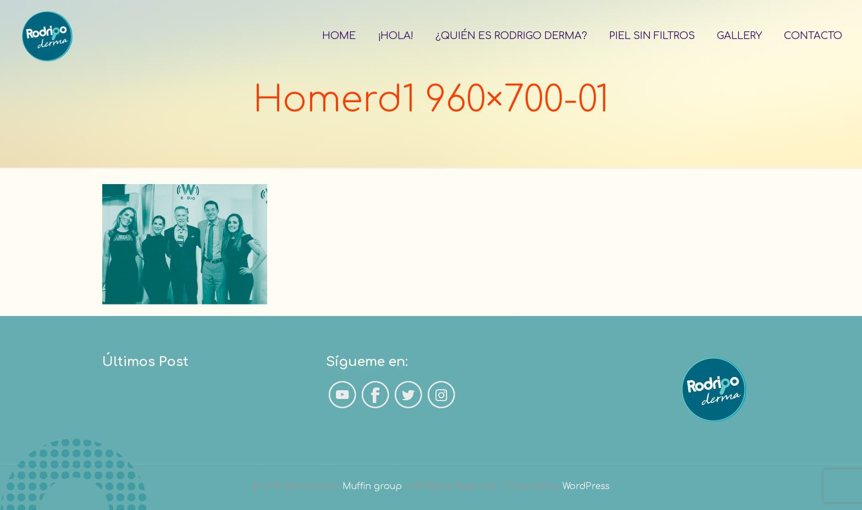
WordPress (586, 486)
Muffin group (372, 486)
